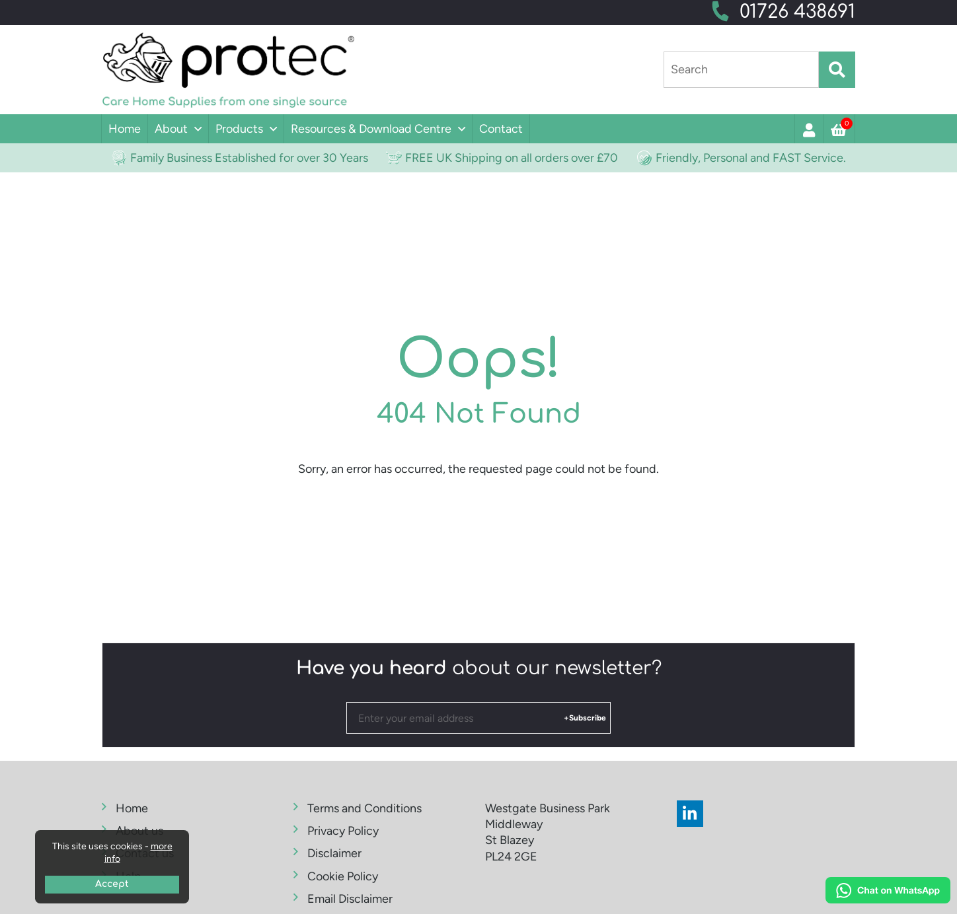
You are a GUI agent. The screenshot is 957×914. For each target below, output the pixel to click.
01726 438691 (797, 11)
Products (239, 129)
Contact (501, 129)
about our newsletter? (479, 668)
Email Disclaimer (350, 899)
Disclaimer (334, 853)
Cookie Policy (342, 876)
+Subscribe (585, 717)
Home (124, 129)
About (171, 129)
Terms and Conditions (364, 808)
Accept (112, 884)
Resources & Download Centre (371, 129)
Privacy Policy (343, 831)
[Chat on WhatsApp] (887, 892)
